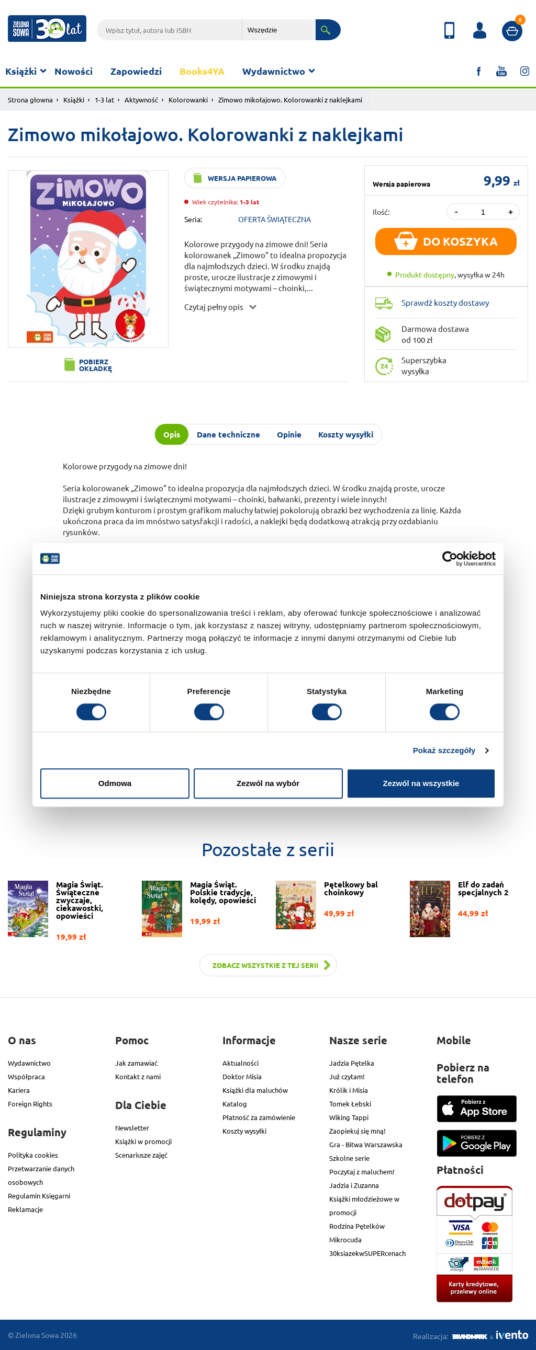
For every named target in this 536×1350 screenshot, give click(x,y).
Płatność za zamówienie (258, 1117)
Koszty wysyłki (244, 1130)
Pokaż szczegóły (444, 750)
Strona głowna (30, 99)
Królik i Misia (348, 1090)
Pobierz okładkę (95, 365)
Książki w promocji (143, 1141)
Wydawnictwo (273, 71)
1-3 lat (104, 99)
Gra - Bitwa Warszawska (366, 1144)
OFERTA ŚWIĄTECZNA (274, 219)
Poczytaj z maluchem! (362, 1171)
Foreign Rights (30, 1103)
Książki (21, 71)
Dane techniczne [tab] (228, 434)
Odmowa (114, 783)
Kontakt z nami (138, 1076)
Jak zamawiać (136, 1062)
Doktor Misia (242, 1076)
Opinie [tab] (289, 434)
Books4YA (202, 71)
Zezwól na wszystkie (421, 783)
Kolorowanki (188, 99)
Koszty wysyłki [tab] (345, 434)
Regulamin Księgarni (39, 1195)
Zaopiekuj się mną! (357, 1130)
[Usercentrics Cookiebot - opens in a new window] (450, 559)
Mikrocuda (345, 1239)
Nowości (73, 71)
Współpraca (26, 1076)
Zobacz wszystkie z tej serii (265, 965)
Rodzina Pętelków (357, 1225)
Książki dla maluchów (255, 1090)
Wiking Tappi (348, 1117)
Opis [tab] (171, 434)
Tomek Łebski (350, 1103)
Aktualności (240, 1062)
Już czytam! (347, 1076)
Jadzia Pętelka (351, 1062)
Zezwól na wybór (268, 783)
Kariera (19, 1090)
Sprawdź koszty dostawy (445, 302)
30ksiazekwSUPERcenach (367, 1253)
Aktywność (141, 99)
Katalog (234, 1103)
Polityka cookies (33, 1154)
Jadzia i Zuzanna (354, 1185)
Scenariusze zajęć (141, 1154)
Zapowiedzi (136, 71)
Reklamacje (25, 1209)
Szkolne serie (349, 1157)
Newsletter (132, 1127)
